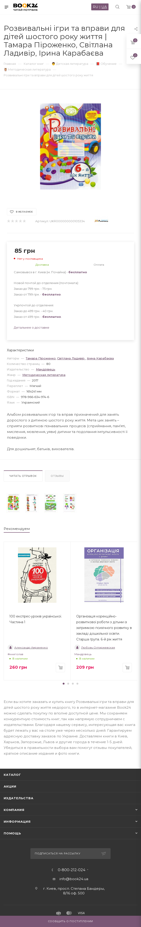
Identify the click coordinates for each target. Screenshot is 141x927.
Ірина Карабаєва (100, 358)
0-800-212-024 (71, 870)
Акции (10, 786)
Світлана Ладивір (71, 358)
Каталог (12, 774)
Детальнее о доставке (31, 327)
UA (104, 7)
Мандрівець (45, 369)
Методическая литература (43, 375)
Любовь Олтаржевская (94, 647)
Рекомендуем (17, 528)
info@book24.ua (73, 879)
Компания (14, 810)
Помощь (12, 833)
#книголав (15, 654)
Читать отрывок (23, 476)
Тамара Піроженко (41, 358)
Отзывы (57, 476)
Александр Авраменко (28, 647)
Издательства (18, 798)
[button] (63, 683)
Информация (17, 821)
